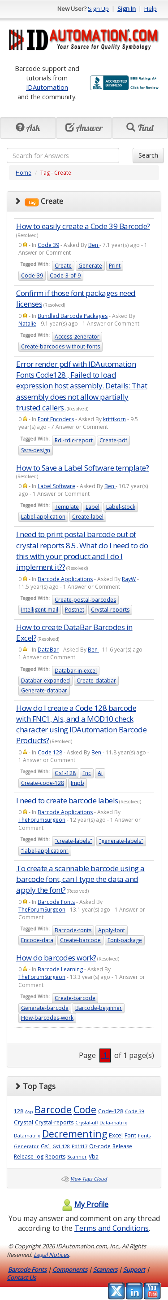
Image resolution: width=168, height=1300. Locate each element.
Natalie (27, 323)
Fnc (86, 773)
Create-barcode (80, 940)
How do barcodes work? (56, 957)
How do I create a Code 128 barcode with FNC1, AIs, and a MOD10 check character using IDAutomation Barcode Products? (81, 724)
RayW (129, 579)
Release (122, 1146)
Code (84, 1109)
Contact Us (21, 1278)
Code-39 (32, 275)
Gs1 (46, 1146)
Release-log (28, 1156)
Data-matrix (113, 1122)
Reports (55, 1156)
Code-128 (110, 1111)
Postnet (74, 609)
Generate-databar (44, 690)
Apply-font (111, 930)
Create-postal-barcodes (85, 600)
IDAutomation (47, 87)
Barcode (53, 1109)
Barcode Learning (60, 969)
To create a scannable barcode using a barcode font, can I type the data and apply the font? (80, 879)
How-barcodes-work (47, 1018)
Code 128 (50, 752)
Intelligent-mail (39, 609)
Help (150, 8)
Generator (26, 1146)
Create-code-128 (42, 783)
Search (148, 155)
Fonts (144, 1136)
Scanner (77, 1157)
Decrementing (74, 1133)
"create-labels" (73, 841)
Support (134, 1269)
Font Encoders (56, 419)
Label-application (43, 516)
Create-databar (96, 680)
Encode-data (37, 940)
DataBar (48, 649)
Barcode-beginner (98, 1008)
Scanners (105, 1269)
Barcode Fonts (56, 902)
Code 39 (48, 245)
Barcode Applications (65, 579)
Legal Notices (51, 1255)
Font (130, 1135)
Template (67, 507)
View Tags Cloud (88, 1179)
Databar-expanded (45, 680)
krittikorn (114, 419)
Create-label (87, 516)
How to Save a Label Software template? (82, 468)
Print (115, 265)
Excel (116, 1135)
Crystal (23, 1122)
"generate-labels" (121, 841)
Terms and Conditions (111, 1228)
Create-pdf (113, 440)
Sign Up (98, 8)
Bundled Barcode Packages (73, 316)
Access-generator (77, 336)
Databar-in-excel (76, 670)
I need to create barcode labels (67, 800)
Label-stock (120, 507)
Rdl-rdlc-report (74, 440)
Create (63, 265)
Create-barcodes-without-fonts (60, 346)
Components (69, 1269)
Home (23, 172)
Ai (100, 773)
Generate (90, 265)
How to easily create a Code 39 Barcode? (83, 226)
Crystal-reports (110, 609)
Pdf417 (79, 1146)
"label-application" (45, 851)
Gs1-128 (65, 773)
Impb (77, 783)
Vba (94, 1156)
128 (18, 1111)
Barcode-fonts (73, 930)
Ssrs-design (35, 450)
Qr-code (100, 1146)
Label (92, 507)
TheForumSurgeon (41, 820)
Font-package (125, 940)
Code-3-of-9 (65, 275)
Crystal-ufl (86, 1122)
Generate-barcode (45, 1008)
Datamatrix (27, 1136)
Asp (29, 1112)
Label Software (56, 486)
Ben (93, 245)
